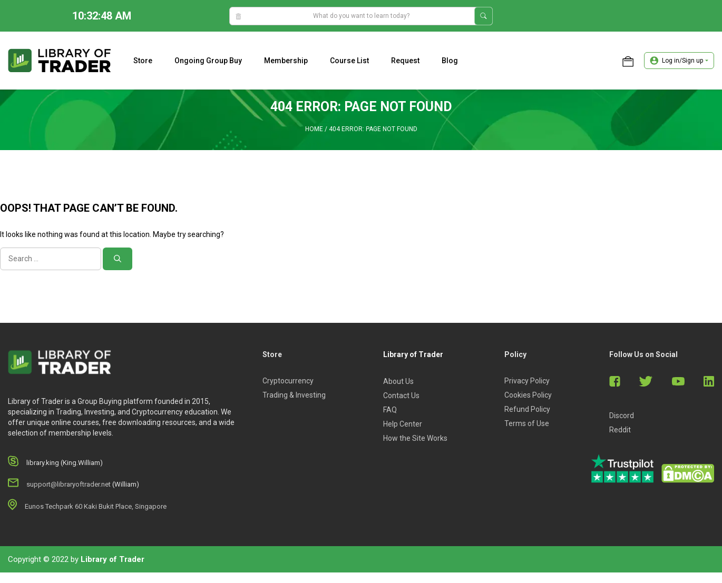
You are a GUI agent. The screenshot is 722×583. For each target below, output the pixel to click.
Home (314, 129)
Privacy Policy (527, 381)
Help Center (402, 424)
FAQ (390, 410)
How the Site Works (415, 438)
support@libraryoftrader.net (68, 484)
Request (405, 60)
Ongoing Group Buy (208, 60)
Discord (621, 415)
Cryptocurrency (288, 381)
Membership (286, 60)
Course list (349, 60)
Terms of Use (526, 423)
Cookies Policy (528, 395)
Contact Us (401, 395)
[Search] (117, 259)
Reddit (620, 430)
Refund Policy (527, 409)
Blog (450, 60)
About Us (398, 381)
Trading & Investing (294, 395)
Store (142, 60)
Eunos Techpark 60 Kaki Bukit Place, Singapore (96, 506)
